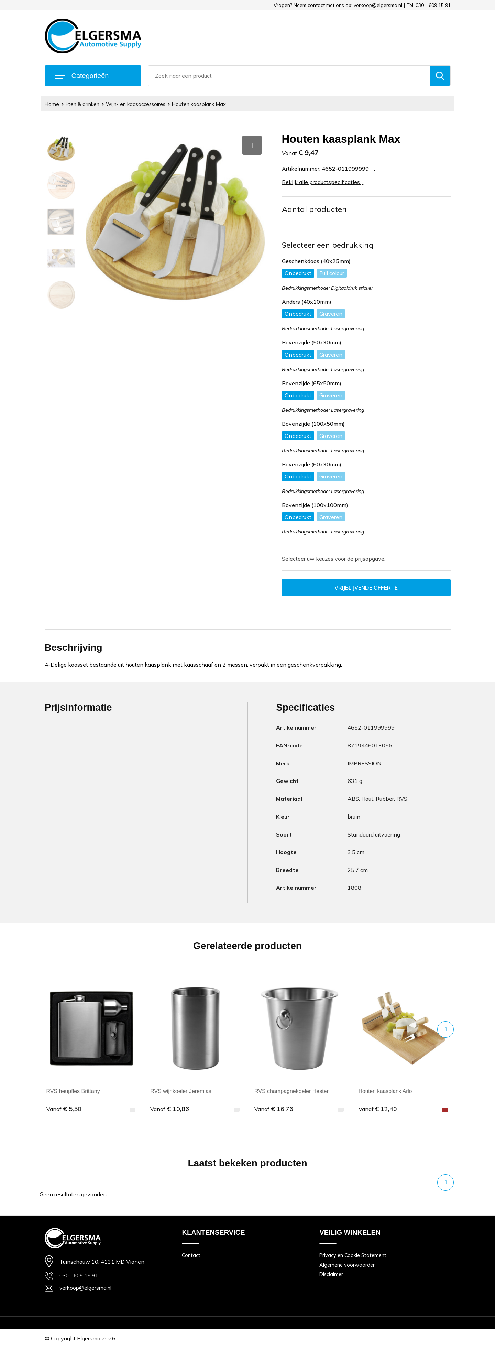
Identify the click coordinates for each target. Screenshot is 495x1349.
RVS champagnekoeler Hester (291, 1091)
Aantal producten (314, 209)
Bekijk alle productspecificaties (323, 182)
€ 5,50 (63, 1109)
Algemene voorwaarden (348, 1265)
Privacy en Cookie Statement (353, 1255)
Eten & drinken (83, 104)
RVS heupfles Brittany (73, 1091)
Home (52, 104)
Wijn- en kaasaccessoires (137, 104)
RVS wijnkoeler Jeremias (180, 1091)
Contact (191, 1255)
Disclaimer (331, 1275)
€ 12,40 (378, 1109)
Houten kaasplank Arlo (386, 1091)
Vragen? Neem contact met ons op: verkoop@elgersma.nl (338, 5)
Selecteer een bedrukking (328, 245)
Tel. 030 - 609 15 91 (429, 5)
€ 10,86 (169, 1109)
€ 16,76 (273, 1109)
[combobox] (289, 76)
